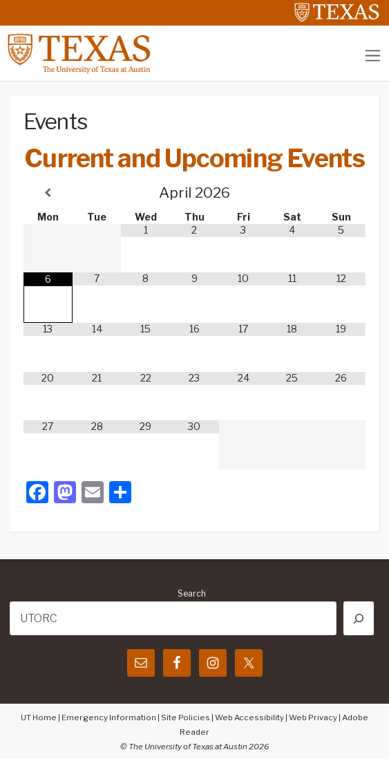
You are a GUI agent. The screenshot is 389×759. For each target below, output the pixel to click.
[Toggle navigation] (373, 55)
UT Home (39, 717)
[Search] (358, 618)
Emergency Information (108, 717)
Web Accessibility (249, 717)
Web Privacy (313, 717)
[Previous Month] (48, 192)
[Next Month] (341, 192)
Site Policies (185, 717)
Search (192, 594)
